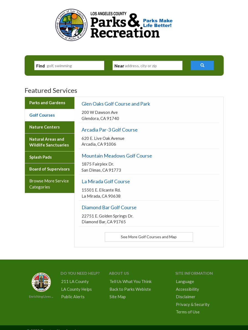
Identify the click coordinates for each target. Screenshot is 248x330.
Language (185, 281)
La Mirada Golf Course (106, 181)
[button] (202, 65)
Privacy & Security (193, 304)
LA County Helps (76, 289)
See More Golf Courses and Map (149, 236)
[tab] (49, 103)
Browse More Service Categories (49, 183)
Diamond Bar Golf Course (109, 207)
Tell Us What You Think (130, 281)
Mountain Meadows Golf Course (117, 156)
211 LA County (75, 281)
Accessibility (187, 289)
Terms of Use (188, 311)
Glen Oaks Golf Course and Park (116, 104)
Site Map (117, 296)
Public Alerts (73, 296)
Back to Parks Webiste (130, 289)
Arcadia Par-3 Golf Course (110, 130)
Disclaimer (185, 296)
